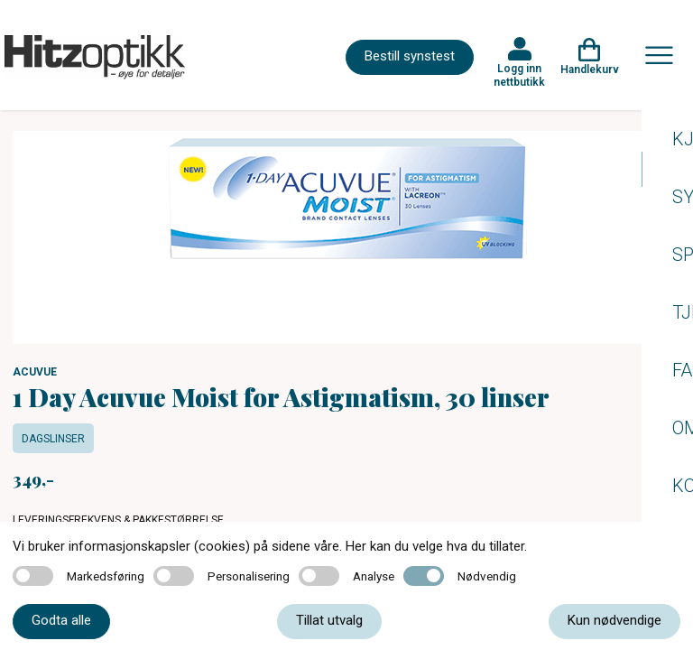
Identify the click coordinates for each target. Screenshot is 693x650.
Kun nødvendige (614, 620)
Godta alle (61, 620)
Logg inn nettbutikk (519, 75)
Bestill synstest (410, 56)
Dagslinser (53, 438)
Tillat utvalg (329, 620)
